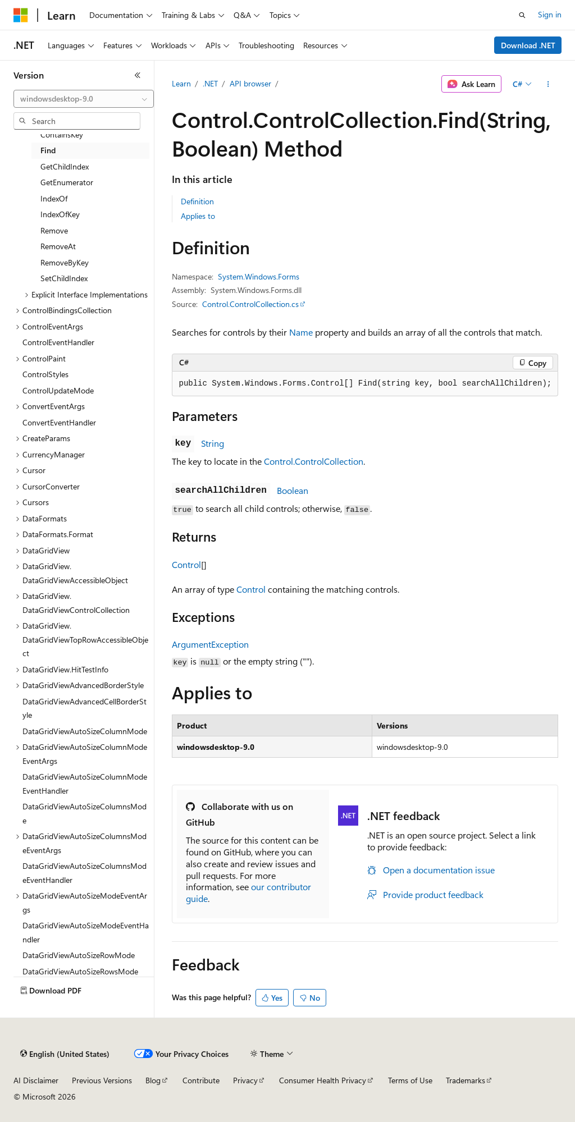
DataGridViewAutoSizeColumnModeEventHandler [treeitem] (84, 783)
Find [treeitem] (48, 150)
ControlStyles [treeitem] (45, 374)
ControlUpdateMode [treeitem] (58, 390)
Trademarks (465, 1080)
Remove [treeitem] (54, 230)
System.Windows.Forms (258, 276)
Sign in (550, 14)
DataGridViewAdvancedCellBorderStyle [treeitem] (84, 708)
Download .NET (528, 45)
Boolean (292, 490)
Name (301, 332)
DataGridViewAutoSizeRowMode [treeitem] (78, 955)
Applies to (198, 215)
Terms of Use (410, 1080)
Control (186, 564)
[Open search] (522, 15)
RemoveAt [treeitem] (58, 246)
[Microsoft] (20, 15)
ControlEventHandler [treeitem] (58, 342)
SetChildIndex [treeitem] (64, 278)
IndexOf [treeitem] (53, 198)
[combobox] (83, 99)
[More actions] (548, 84)
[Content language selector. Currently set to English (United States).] (64, 1054)
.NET (210, 83)
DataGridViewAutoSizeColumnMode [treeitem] (84, 731)
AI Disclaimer (35, 1080)
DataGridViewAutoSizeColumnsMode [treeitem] (84, 813)
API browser (250, 83)
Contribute (201, 1080)
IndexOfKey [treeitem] (60, 214)
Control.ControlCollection (313, 461)
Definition (197, 201)
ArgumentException (210, 644)
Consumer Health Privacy (322, 1080)
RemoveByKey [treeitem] (64, 262)
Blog (153, 1080)
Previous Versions (102, 1080)
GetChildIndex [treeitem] (64, 166)
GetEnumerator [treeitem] (66, 182)
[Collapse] (137, 75)
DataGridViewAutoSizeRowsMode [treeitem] (80, 971)
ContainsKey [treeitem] (61, 134)
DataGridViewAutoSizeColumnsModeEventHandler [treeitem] (84, 872)
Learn (181, 83)
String (212, 443)
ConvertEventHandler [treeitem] (59, 422)
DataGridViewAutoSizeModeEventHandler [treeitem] (85, 932)
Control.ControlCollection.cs (250, 304)
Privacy (245, 1080)
